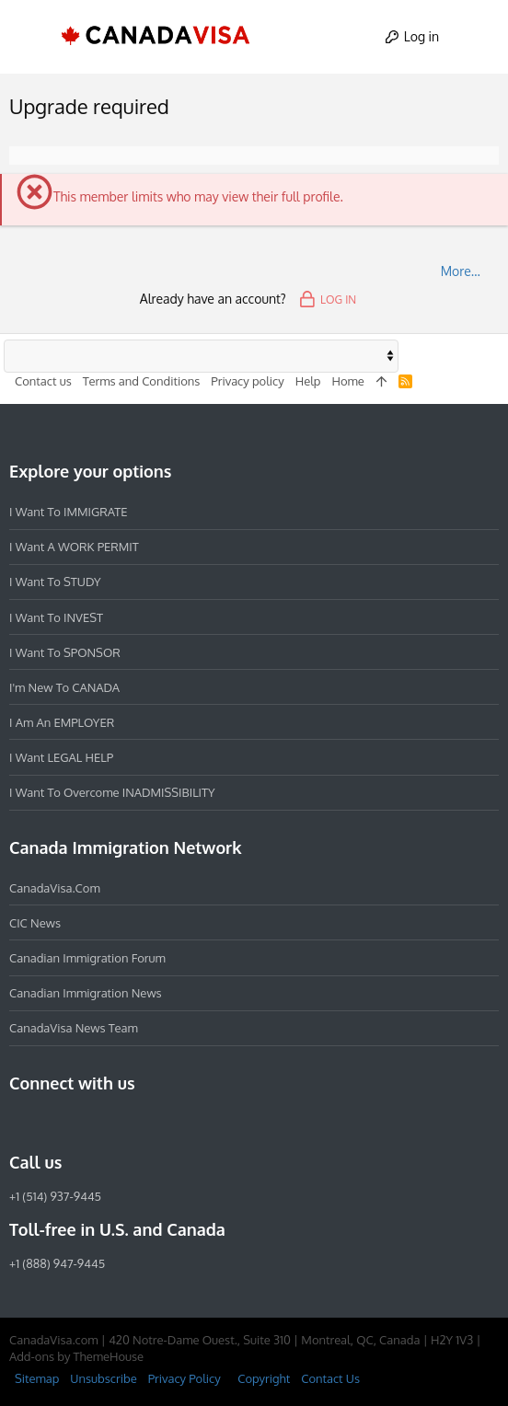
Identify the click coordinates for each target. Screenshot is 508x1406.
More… (460, 271)
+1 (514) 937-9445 (55, 1196)
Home (347, 381)
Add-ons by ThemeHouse (76, 1356)
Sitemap (37, 1378)
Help (308, 381)
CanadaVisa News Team (73, 1027)
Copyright (263, 1378)
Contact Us (330, 1378)
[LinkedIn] (86, 1123)
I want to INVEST (56, 617)
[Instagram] (53, 1123)
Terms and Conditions (142, 381)
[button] (31, 37)
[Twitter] (120, 1123)
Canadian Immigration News (85, 992)
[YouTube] (153, 1123)
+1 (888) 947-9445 (57, 1263)
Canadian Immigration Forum (87, 958)
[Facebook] (20, 1123)
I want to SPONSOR (65, 652)
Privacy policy (247, 381)
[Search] (477, 36)
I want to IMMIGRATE (68, 511)
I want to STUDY (54, 581)
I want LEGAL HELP (61, 757)
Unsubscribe (103, 1378)
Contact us (43, 381)
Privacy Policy (184, 1378)
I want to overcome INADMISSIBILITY (112, 792)
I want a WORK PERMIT (74, 546)
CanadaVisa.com (54, 888)
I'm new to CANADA (64, 687)
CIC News (35, 923)
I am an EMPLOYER (61, 722)
